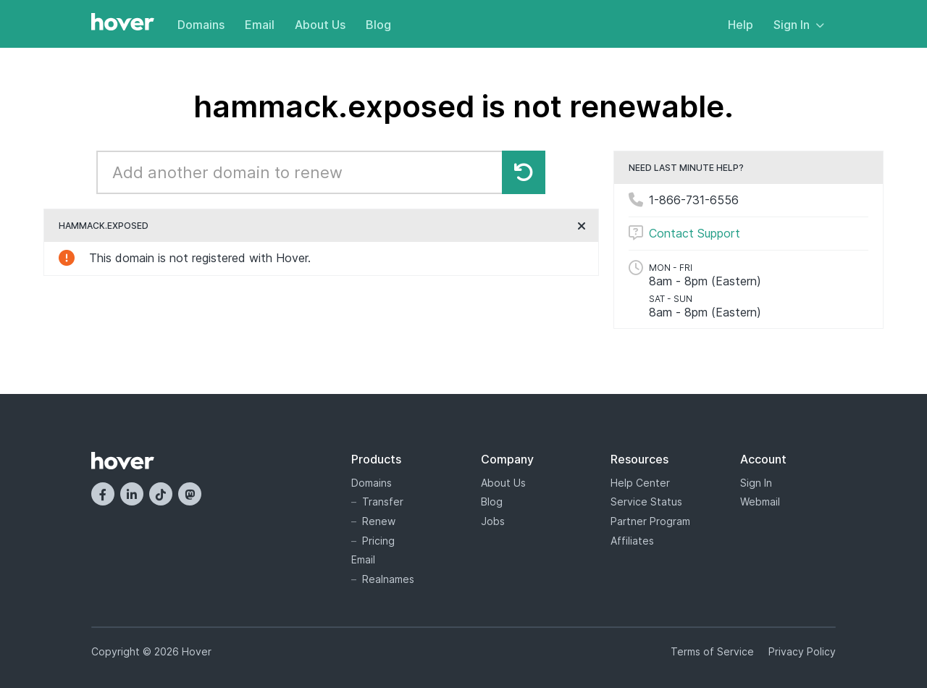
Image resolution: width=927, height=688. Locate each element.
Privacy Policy (802, 651)
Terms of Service (712, 651)
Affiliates (632, 540)
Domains (201, 24)
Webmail (760, 501)
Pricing (378, 540)
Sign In (798, 24)
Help (740, 24)
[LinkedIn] (131, 493)
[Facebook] (102, 493)
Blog (378, 24)
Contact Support (694, 233)
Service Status (646, 501)
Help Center (640, 483)
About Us (320, 24)
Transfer (382, 501)
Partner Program (650, 521)
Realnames (388, 579)
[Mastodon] (189, 493)
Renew (378, 521)
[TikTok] (160, 493)
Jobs (493, 521)
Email (259, 24)
